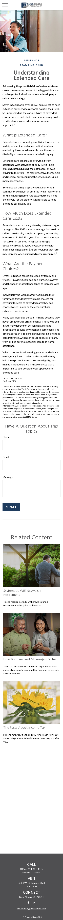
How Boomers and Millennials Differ (29, 659)
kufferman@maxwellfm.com (31, 908)
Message (8, 477)
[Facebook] (28, 902)
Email (6, 456)
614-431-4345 (35, 869)
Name (6, 436)
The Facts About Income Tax (24, 727)
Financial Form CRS (33, 917)
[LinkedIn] (34, 902)
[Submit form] (11, 507)
